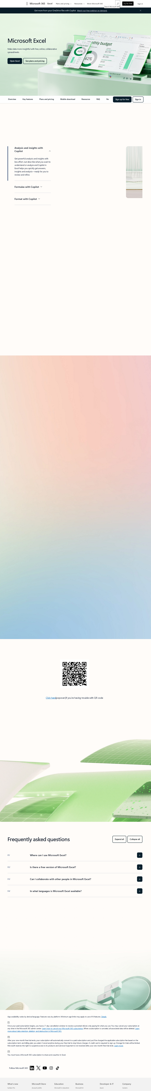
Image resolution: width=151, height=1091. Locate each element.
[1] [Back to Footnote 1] (9, 1022)
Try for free (127, 3)
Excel (49, 3)
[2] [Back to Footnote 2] (9, 1036)
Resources (78, 3)
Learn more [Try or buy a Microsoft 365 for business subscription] (118, 1045)
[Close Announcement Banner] (139, 10)
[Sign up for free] (122, 99)
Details (103, 1016)
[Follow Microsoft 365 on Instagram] (51, 1068)
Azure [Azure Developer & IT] (102, 1088)
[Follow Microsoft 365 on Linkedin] (32, 1068)
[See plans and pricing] (35, 61)
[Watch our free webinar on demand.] (92, 10)
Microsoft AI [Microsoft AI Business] (79, 1088)
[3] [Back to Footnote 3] (9, 1051)
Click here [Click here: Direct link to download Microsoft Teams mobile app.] (50, 697)
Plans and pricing (62, 3)
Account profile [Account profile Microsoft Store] (37, 1088)
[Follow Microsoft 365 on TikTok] (57, 1068)
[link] (12, 100)
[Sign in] (138, 99)
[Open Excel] (15, 61)
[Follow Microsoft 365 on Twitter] (38, 1068)
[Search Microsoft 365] (117, 3)
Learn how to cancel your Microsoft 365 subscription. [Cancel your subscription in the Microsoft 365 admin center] (62, 1028)
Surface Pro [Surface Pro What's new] (11, 1088)
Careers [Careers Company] (124, 1088)
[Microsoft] (17, 3)
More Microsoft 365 (95, 3)
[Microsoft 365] (37, 3)
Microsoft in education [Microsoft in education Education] (61, 1088)
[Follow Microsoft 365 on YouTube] (45, 1068)
